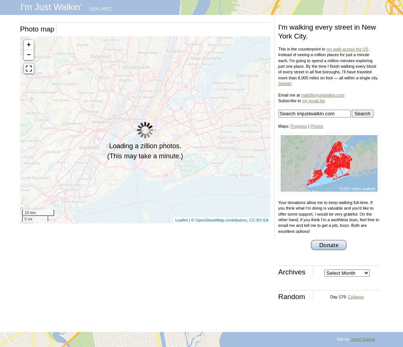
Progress (299, 126)
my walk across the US (348, 49)
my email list (313, 100)
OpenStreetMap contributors (221, 220)
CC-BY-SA (259, 220)
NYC (107, 9)
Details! (285, 83)
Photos (317, 126)
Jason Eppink (362, 339)
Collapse (356, 297)
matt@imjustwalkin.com (323, 95)
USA (93, 9)
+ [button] (29, 44)
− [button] (29, 55)
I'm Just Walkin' (51, 7)
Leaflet (181, 220)
